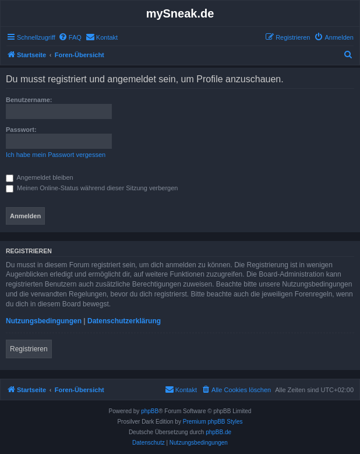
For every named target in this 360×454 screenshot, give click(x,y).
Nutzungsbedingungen (44, 321)
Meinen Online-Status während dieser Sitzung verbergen (92, 187)
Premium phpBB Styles (213, 421)
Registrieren (29, 349)
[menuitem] (70, 37)
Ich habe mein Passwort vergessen (55, 154)
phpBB (149, 411)
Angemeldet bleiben (39, 177)
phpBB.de (218, 432)
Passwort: (21, 129)
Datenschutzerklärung (124, 321)
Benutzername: (29, 99)
